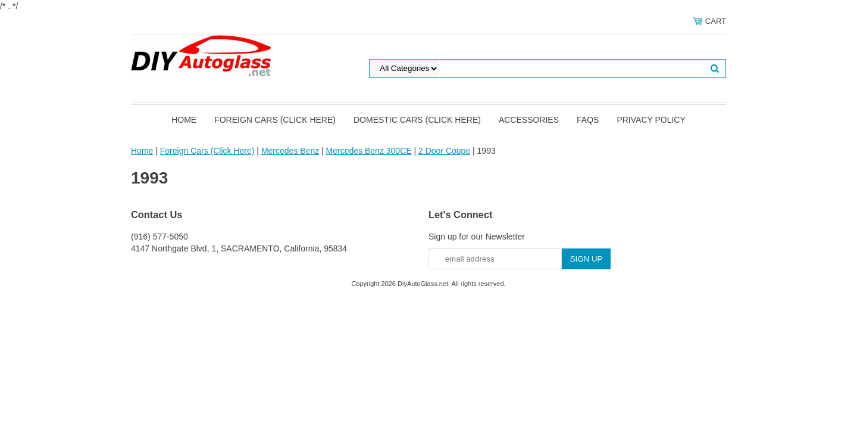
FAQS (588, 120)
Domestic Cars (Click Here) (417, 120)
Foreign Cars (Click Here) (275, 120)
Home (183, 120)
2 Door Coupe (444, 151)
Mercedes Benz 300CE (369, 151)
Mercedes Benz (290, 151)
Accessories (529, 120)
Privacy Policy (651, 120)
